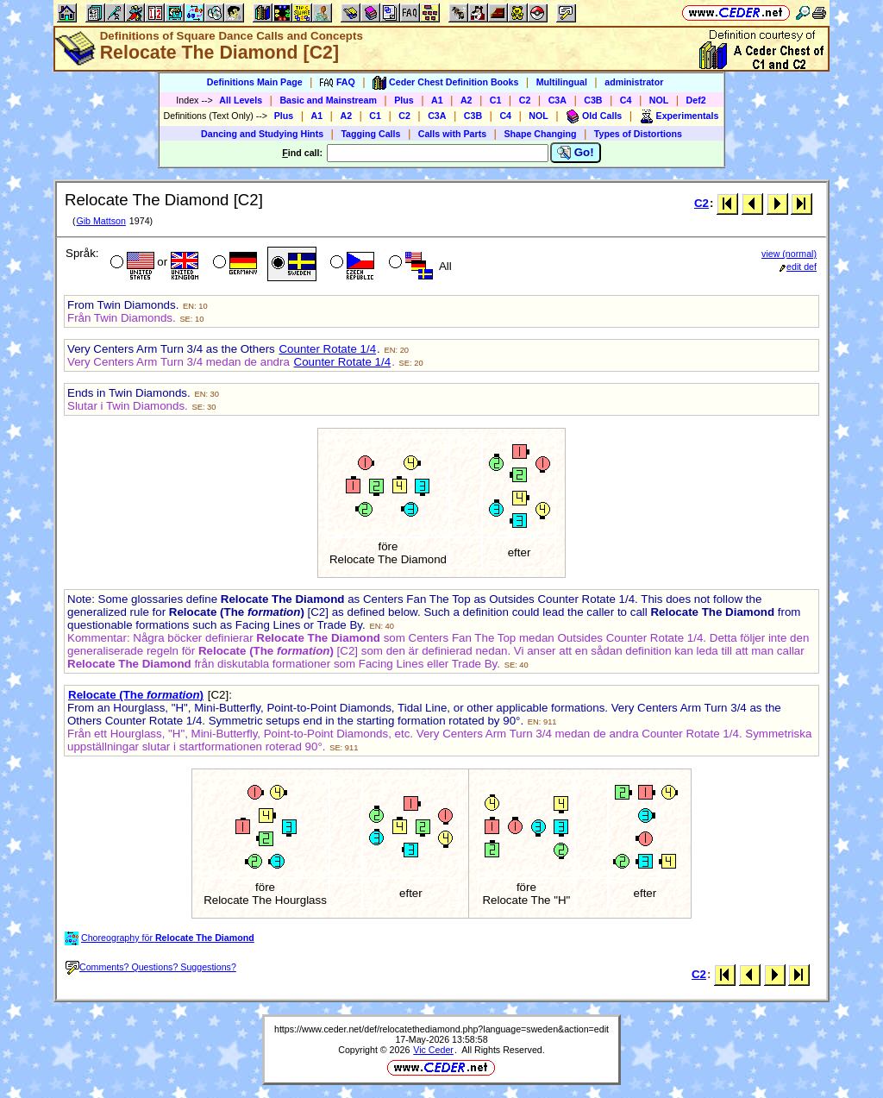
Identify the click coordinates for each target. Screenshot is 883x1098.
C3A (557, 100)
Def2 (696, 100)
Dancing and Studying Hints (262, 134)
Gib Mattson (100, 221)
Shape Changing (540, 134)
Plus (404, 100)
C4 (626, 100)
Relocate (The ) (136, 694)
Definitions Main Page (255, 82)
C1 (496, 100)
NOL (659, 100)
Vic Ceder (433, 1050)
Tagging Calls (370, 134)
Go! (575, 153)
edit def (798, 266)
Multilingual (561, 82)
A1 (437, 100)
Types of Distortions (638, 134)
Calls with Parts (452, 134)
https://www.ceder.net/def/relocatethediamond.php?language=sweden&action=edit (441, 1029)
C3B (593, 100)
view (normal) (789, 253)
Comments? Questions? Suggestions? (151, 967)
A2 (466, 100)
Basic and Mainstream (328, 100)
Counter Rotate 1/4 (327, 348)
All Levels (240, 100)
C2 (525, 100)
